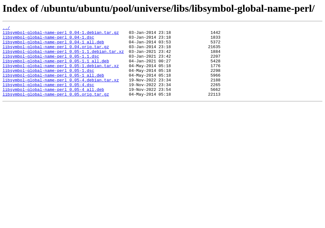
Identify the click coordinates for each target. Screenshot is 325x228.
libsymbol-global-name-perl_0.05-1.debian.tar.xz (61, 74)
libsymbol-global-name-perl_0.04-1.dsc (48, 40)
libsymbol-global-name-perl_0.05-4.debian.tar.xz (61, 91)
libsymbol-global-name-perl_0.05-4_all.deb (53, 102)
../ (6, 28)
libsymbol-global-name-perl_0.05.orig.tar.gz (56, 108)
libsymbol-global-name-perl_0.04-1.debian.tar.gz (61, 34)
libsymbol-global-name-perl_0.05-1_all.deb (53, 85)
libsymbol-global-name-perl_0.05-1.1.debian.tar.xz (63, 57)
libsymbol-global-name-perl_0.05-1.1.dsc (51, 63)
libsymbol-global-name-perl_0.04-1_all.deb (53, 45)
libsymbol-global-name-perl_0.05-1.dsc (48, 80)
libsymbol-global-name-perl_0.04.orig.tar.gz (56, 51)
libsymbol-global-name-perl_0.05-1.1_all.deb (56, 68)
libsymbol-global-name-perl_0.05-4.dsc (48, 97)
